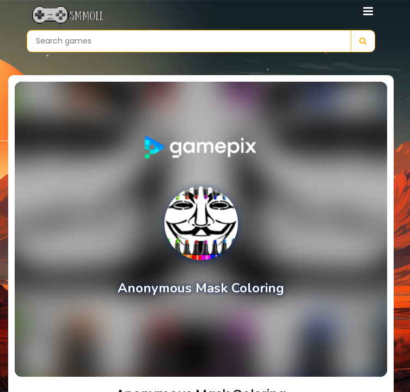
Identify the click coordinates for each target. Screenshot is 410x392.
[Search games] (189, 41)
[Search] (363, 41)
